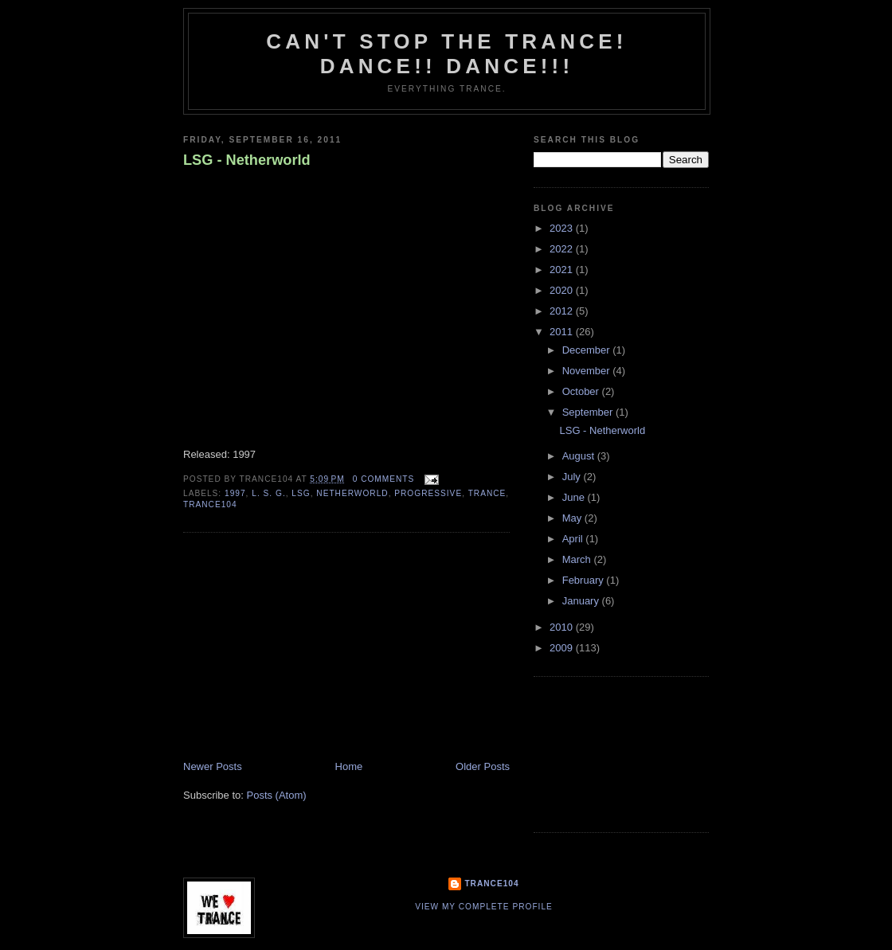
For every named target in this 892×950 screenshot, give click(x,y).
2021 (563, 270)
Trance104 (491, 883)
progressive (428, 493)
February (584, 580)
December (587, 350)
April (574, 539)
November (587, 371)
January (582, 601)
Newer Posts (212, 766)
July (573, 477)
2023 (563, 228)
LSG (300, 493)
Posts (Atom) (277, 795)
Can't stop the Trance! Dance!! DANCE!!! (446, 53)
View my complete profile (484, 906)
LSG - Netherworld (247, 160)
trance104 (210, 504)
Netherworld (352, 493)
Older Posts (483, 766)
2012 (563, 311)
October (582, 391)
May (573, 518)
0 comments (384, 479)
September (589, 412)
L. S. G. (268, 493)
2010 (563, 627)
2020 (563, 290)
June (575, 497)
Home (349, 766)
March (578, 559)
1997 (235, 493)
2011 (563, 332)
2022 (563, 249)
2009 (563, 648)
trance (487, 493)
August (579, 456)
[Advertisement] (302, 648)
